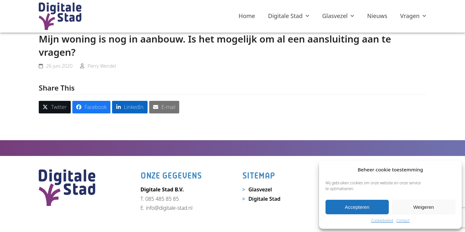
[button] (55, 107)
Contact (403, 220)
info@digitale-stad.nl (169, 207)
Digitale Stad (264, 198)
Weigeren (423, 207)
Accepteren (357, 207)
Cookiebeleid (382, 220)
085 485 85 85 (162, 198)
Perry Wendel (102, 66)
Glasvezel (260, 189)
